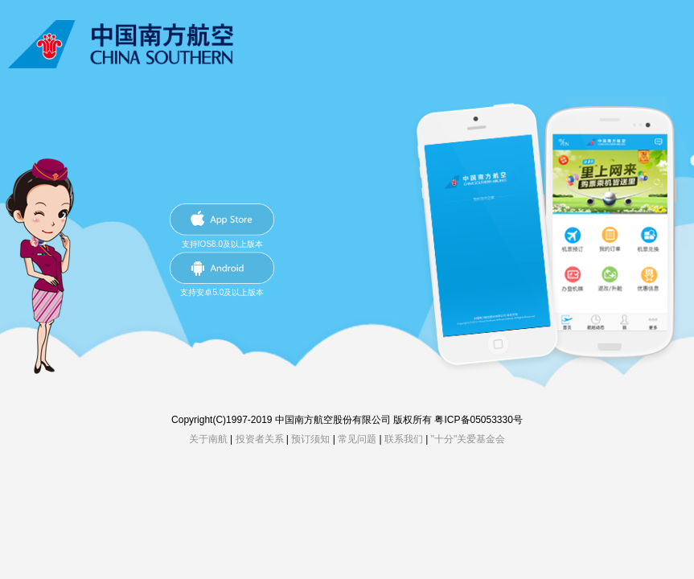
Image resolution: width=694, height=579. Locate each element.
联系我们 (403, 439)
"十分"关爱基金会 (468, 439)
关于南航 (208, 439)
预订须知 (310, 439)
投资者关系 (260, 439)
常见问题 (357, 439)
